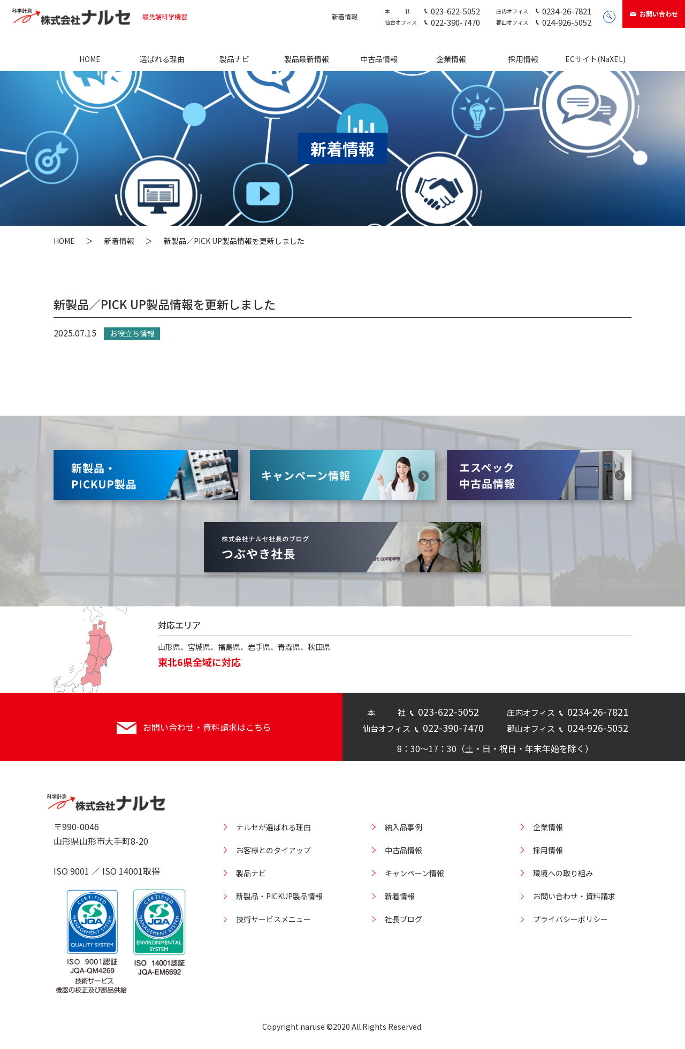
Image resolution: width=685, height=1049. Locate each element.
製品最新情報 (306, 58)
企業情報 (451, 58)
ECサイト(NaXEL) (595, 58)
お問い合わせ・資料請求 (574, 896)
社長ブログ (403, 919)
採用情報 (523, 58)
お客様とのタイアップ (273, 850)
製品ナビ (234, 58)
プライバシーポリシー (570, 919)
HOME (90, 58)
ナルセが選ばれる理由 (273, 827)
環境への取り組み (563, 873)
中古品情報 (379, 58)
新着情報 (344, 16)
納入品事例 (403, 827)
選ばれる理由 (162, 58)
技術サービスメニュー (273, 919)
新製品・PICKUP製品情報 (279, 896)
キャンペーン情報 (414, 873)
